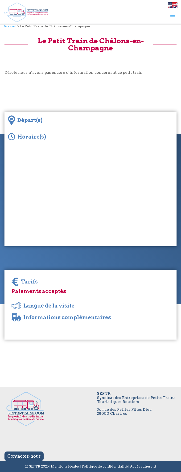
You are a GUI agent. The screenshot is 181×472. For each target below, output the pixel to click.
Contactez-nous (24, 456)
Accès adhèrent (143, 466)
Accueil (10, 26)
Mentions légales (65, 466)
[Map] (90, 199)
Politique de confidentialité (105, 466)
